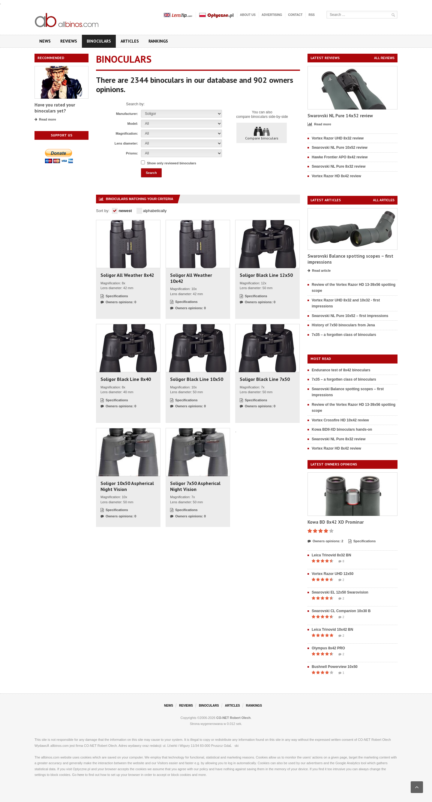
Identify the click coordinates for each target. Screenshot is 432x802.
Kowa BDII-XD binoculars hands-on (342, 429)
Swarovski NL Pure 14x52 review (340, 115)
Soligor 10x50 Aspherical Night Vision (127, 486)
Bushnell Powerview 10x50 (335, 667)
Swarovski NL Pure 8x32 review (338, 166)
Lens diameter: (126, 143)
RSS (311, 14)
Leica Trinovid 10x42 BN (332, 629)
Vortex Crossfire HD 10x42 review (340, 420)
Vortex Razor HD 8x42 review (336, 176)
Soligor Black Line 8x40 (125, 379)
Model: (133, 123)
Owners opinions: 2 (325, 541)
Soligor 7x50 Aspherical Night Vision (195, 486)
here (80, 775)
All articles (383, 200)
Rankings (158, 41)
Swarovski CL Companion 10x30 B (341, 611)
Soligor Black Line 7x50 (265, 379)
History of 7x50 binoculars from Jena (343, 325)
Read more (45, 120)
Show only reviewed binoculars (171, 163)
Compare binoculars (261, 133)
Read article (319, 271)
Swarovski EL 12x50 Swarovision (340, 592)
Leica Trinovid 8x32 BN (331, 555)
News (45, 41)
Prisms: (132, 153)
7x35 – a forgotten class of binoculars (344, 335)
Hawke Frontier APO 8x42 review (340, 157)
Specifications (114, 296)
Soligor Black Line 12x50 (266, 275)
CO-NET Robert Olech (233, 718)
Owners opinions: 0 (118, 302)
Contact (295, 14)
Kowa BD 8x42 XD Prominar (336, 522)
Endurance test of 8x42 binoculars (341, 370)
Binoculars (99, 41)
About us (248, 14)
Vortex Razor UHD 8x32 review (338, 138)
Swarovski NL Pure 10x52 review (340, 147)
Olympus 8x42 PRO (328, 648)
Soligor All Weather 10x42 (191, 278)
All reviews (384, 58)
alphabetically (151, 210)
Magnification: (127, 133)
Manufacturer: (127, 113)
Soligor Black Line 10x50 (196, 379)
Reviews (68, 41)
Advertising (272, 14)
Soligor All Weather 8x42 (127, 275)
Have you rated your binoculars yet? (54, 108)
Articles (130, 41)
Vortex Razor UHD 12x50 (332, 574)
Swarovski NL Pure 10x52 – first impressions (350, 316)
